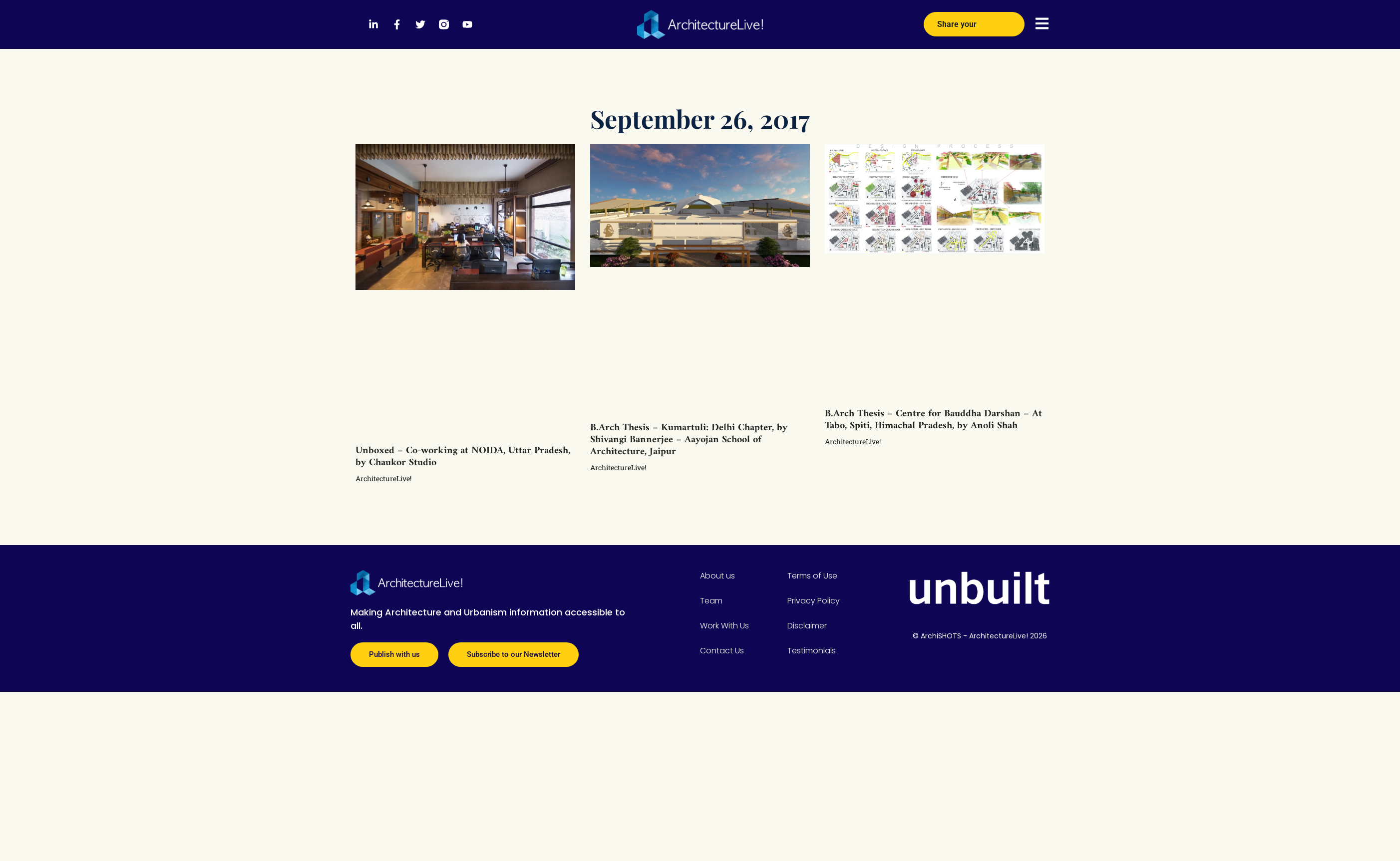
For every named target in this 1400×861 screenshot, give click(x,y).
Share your (974, 20)
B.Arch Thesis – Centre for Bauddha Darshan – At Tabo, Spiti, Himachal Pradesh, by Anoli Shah (933, 420)
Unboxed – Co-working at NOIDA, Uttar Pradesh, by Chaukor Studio (462, 457)
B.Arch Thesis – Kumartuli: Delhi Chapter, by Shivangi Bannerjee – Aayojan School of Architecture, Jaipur (688, 440)
